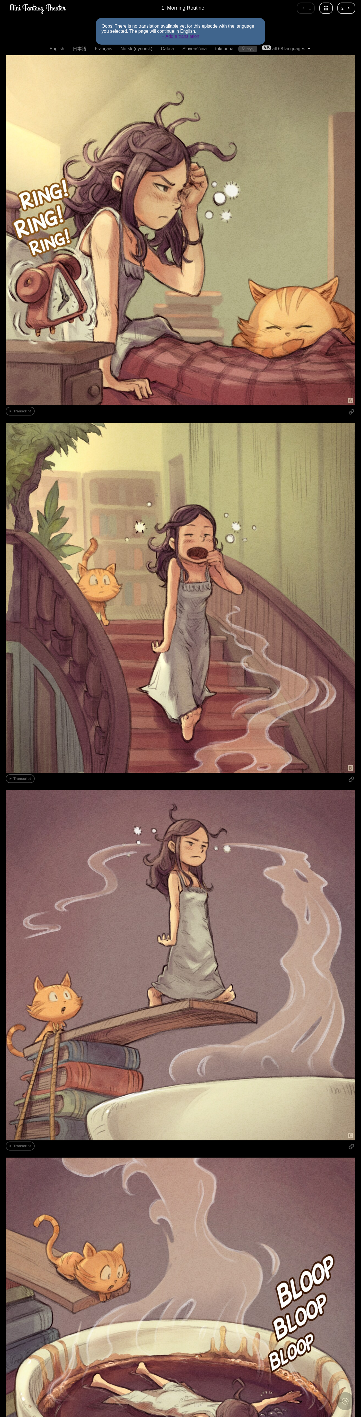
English (56, 48)
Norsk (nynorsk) (136, 48)
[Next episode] (346, 8)
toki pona (224, 48)
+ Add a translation (180, 36)
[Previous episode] (306, 8)
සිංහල (248, 48)
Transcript (22, 411)
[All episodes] (326, 8)
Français (103, 48)
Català (167, 48)
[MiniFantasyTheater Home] (37, 8)
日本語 (79, 48)
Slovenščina (194, 48)
